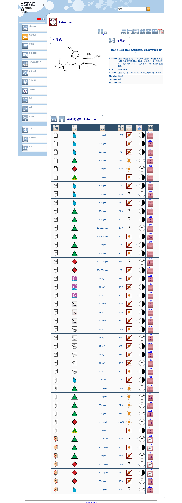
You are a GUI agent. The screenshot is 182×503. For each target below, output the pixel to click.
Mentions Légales (91, 502)
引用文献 (32, 71)
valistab (32, 89)
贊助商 (31, 116)
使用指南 (32, 137)
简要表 (31, 44)
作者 (30, 128)
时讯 (30, 146)
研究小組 (32, 80)
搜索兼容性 (33, 53)
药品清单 (32, 35)
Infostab (32, 26)
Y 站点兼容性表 (35, 62)
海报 (30, 98)
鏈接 (30, 107)
